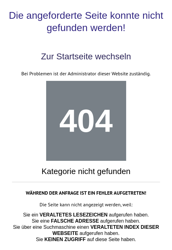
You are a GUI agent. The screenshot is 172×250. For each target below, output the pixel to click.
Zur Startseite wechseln (86, 56)
